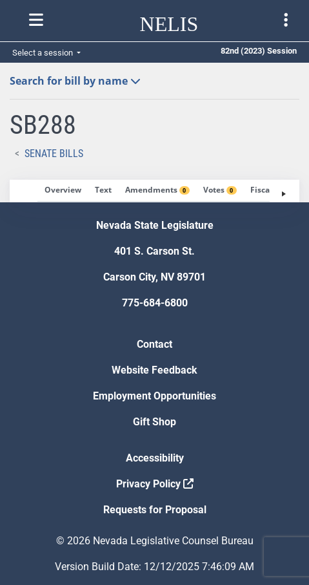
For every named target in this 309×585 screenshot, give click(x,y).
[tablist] (154, 191)
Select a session (43, 53)
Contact (154, 344)
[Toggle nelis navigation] (36, 20)
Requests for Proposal (154, 510)
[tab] (62, 190)
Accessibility (155, 458)
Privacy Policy (155, 484)
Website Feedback (154, 370)
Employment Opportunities (154, 396)
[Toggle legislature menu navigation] (285, 20)
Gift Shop (154, 422)
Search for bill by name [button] (75, 81)
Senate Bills (54, 153)
